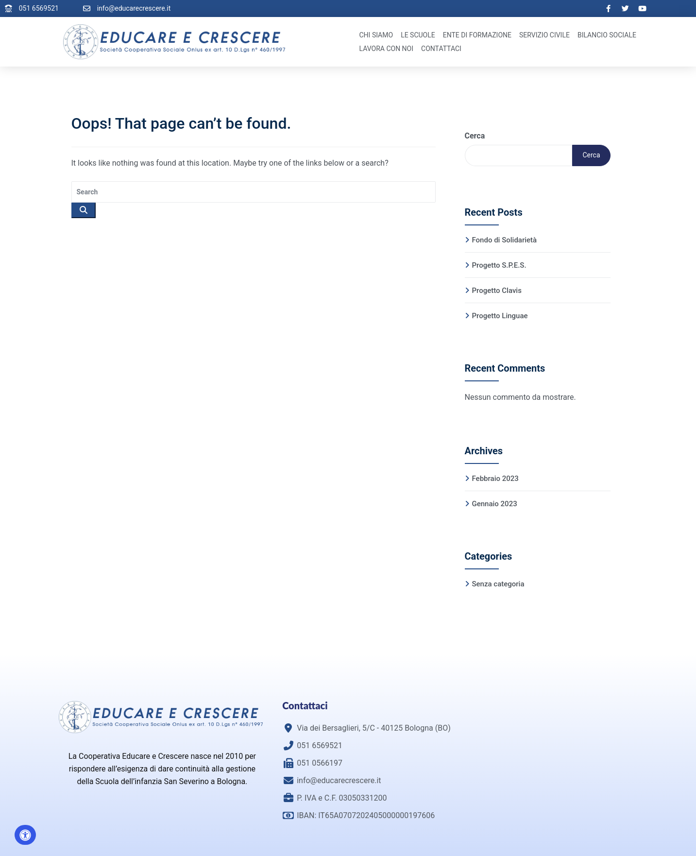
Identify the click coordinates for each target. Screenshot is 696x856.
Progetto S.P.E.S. (499, 265)
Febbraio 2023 (495, 478)
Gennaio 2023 (494, 503)
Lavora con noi (386, 48)
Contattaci (441, 48)
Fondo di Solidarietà (504, 240)
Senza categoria (498, 584)
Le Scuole (418, 35)
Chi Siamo (376, 35)
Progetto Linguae (500, 315)
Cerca (475, 135)
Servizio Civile (544, 35)
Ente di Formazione (477, 35)
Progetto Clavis (497, 290)
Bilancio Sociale (606, 35)
